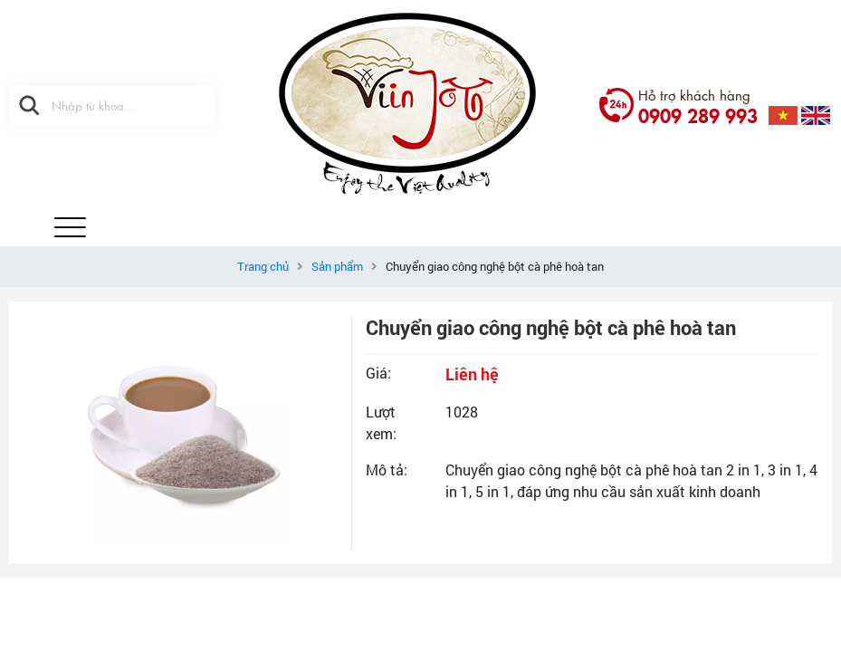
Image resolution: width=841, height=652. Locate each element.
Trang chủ (263, 266)
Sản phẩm (337, 266)
